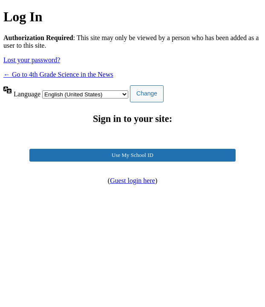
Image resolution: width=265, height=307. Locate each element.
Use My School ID (132, 155)
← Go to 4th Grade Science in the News (58, 74)
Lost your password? (31, 60)
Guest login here (132, 180)
